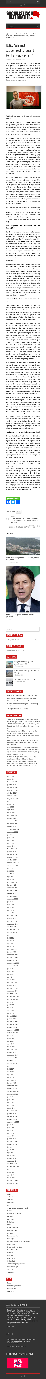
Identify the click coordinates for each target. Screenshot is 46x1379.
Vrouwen (10, 1272)
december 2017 (12, 1055)
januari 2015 (11, 1139)
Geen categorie (12, 1227)
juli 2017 (10, 1066)
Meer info (10, 1326)
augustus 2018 (12, 1033)
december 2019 (12, 988)
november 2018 (12, 1024)
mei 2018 (10, 1041)
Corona (10, 1211)
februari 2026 (12, 782)
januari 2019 (11, 1019)
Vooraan (10, 1269)
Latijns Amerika (12, 1236)
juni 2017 (10, 1069)
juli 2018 (10, 1035)
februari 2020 (12, 982)
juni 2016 (10, 1100)
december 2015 (12, 1116)
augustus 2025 (12, 798)
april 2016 (10, 1105)
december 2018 (12, 1022)
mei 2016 (10, 1102)
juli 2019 (10, 1002)
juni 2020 (10, 971)
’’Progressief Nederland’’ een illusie (19, 701)
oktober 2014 (12, 1144)
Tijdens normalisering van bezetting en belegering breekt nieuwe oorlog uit (23, 726)
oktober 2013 (12, 1164)
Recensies (11, 1258)
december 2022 (12, 888)
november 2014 (12, 1141)
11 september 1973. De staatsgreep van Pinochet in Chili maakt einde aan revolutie (26, 519)
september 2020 (13, 963)
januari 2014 (11, 1158)
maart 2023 (11, 879)
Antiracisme (11, 1197)
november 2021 (12, 924)
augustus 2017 (12, 1063)
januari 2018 (11, 1052)
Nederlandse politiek (14, 1247)
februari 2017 (12, 1080)
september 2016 (13, 1091)
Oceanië (10, 1253)
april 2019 (10, 1010)
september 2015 (13, 1122)
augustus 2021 (12, 932)
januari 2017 (11, 1083)
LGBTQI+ (10, 1239)
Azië (8, 1205)
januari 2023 (11, 885)
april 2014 (10, 1153)
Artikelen (10, 1200)
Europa (29, 34)
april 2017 (10, 1074)
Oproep (10, 1255)
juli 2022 (10, 902)
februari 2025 (12, 815)
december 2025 (12, 787)
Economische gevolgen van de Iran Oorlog (22, 698)
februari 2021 (12, 949)
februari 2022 (12, 916)
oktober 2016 (12, 1088)
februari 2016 (12, 1111)
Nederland (11, 1244)
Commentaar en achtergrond (17, 1208)
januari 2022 (11, 918)
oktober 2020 (12, 960)
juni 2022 (10, 904)
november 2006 (12, 1183)
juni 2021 (10, 938)
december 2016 (12, 1086)
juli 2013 (10, 1169)
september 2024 (13, 829)
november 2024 (12, 824)
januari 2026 (11, 785)
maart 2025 (11, 812)
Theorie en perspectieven (16, 1264)
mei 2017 (10, 1072)
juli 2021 (10, 935)
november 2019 (12, 991)
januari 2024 (11, 851)
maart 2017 (11, 1077)
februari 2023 (12, 882)
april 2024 (10, 843)
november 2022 (12, 890)
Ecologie (10, 1216)
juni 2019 (10, 1005)
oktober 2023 (12, 860)
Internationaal (20, 34)
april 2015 (10, 1133)
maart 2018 (11, 1047)
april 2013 (10, 1175)
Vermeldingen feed (14, 1286)
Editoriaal (10, 1222)
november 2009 (12, 1180)
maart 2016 (11, 1108)
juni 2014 (10, 1150)
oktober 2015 (12, 1119)
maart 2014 (11, 1155)
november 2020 (12, 957)
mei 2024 (10, 840)
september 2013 (13, 1166)
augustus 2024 (12, 832)
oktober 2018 (12, 1027)
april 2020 (10, 977)
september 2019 (13, 996)
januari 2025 (11, 818)
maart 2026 (11, 779)
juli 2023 (10, 868)
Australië (10, 1202)
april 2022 (10, 910)
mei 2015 (10, 1130)
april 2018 (10, 1044)
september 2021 (13, 930)
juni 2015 (10, 1127)
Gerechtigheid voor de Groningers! (20, 526)
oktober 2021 (12, 927)
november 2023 (12, 857)
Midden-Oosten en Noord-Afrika (18, 1241)
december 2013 (12, 1161)
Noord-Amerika (12, 1250)
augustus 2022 (12, 899)
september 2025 (13, 796)
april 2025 (10, 810)
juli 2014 (10, 1147)
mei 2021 (10, 941)
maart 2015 (11, 1136)
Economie (10, 1219)
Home (11, 34)
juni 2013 (10, 1172)
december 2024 (12, 821)
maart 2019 (11, 1013)
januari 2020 (11, 985)
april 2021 (10, 943)
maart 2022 (11, 913)
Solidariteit (11, 1261)
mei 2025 (10, 807)
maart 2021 (11, 946)
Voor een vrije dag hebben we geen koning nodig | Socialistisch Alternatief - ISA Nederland (22, 733)
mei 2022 (10, 907)
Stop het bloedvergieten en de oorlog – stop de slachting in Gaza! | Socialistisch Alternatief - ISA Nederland (23, 722)
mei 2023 (10, 874)
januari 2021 (11, 952)
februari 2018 (12, 1049)
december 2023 (12, 854)
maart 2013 (11, 1178)
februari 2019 (12, 1016)
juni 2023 (10, 871)
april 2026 (10, 776)
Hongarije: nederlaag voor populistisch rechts (23, 695)
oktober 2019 (12, 994)
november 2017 (12, 1058)
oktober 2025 (12, 793)
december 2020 (12, 955)
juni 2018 (10, 1038)
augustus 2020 (12, 966)
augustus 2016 (12, 1094)
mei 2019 (10, 1008)
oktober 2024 (12, 826)
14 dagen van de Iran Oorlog (24, 679)
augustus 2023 (12, 865)
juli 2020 (10, 969)
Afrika (9, 1194)
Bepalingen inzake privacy (16, 1346)
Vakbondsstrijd (12, 1266)
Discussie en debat (14, 1214)
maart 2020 (11, 980)
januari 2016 (11, 1114)
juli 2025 (10, 801)
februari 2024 (12, 849)
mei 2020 (10, 974)
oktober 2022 (12, 893)
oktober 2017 (12, 1061)
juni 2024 (10, 838)
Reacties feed (12, 1288)
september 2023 (13, 863)
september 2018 (13, 1030)
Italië (18, 511)
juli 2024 (10, 835)
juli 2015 (10, 1125)
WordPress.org (12, 1291)
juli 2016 (10, 1097)
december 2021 (12, 921)
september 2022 (13, 896)
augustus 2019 (12, 999)
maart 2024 (11, 846)
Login (9, 1283)
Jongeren (10, 1233)
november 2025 (12, 790)
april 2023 (10, 877)
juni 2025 (10, 804)
